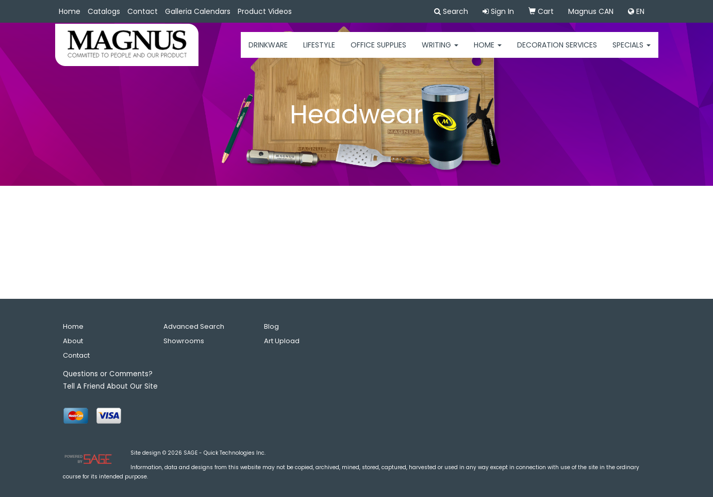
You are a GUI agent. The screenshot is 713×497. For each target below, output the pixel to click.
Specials (631, 51)
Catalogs (104, 11)
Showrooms (183, 341)
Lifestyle (319, 51)
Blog (271, 326)
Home (69, 11)
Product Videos (265, 11)
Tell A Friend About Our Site (110, 386)
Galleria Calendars (197, 11)
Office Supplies (378, 51)
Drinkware (268, 51)
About (73, 341)
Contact (142, 11)
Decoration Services (557, 51)
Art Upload (282, 341)
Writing (440, 51)
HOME (488, 51)
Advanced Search (193, 326)
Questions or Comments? (108, 374)
